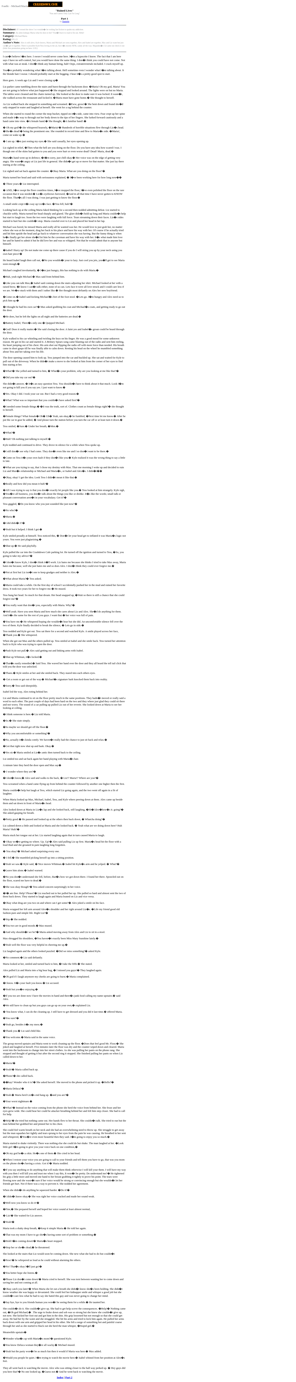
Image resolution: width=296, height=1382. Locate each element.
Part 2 (68, 1377)
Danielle (65, 21)
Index (60, 1377)
